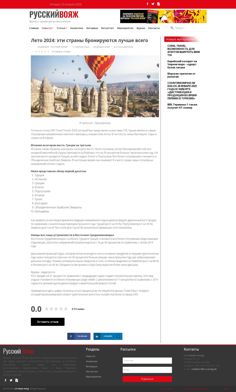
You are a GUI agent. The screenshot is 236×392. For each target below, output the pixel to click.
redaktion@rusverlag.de (204, 369)
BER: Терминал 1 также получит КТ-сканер (182, 106)
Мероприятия (93, 376)
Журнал (140, 28)
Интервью (92, 28)
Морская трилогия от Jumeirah (181, 75)
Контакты (154, 28)
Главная (34, 28)
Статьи (62, 28)
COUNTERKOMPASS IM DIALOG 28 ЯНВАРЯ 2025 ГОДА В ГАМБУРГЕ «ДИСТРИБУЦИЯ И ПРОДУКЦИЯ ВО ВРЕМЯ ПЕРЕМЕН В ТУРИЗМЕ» (182, 90)
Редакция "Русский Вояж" (49, 47)
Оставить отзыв (61, 52)
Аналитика (76, 28)
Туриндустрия (101, 47)
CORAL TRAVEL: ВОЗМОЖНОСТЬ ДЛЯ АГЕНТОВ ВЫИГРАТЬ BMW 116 (183, 50)
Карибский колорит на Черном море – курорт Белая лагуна (182, 64)
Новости (48, 28)
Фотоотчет (107, 28)
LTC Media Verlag (22, 389)
